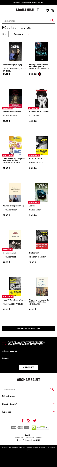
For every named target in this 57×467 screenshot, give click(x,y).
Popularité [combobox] (18, 34)
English (27, 435)
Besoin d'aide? (9, 404)
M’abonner (28, 367)
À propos (6, 411)
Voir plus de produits (28, 328)
